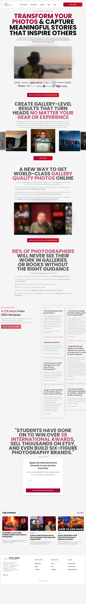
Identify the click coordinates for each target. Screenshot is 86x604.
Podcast (32, 533)
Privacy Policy (71, 563)
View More (80, 513)
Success (42, 4)
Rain (59, 533)
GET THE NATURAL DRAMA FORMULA (43, 490)
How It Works (23, 4)
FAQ (52, 566)
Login (54, 4)
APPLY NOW (43, 158)
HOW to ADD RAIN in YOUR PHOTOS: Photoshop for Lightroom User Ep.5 (67, 537)
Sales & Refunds (72, 569)
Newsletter (38, 563)
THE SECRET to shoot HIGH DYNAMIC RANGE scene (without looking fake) (14, 535)
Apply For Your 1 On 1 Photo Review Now (43, 95)
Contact (37, 569)
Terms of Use (71, 566)
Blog (48, 4)
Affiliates (53, 569)
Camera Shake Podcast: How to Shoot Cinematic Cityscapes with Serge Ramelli (42, 537)
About (36, 566)
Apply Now (73, 4)
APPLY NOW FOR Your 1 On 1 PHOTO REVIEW (43, 240)
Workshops (33, 4)
